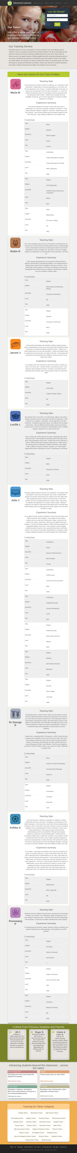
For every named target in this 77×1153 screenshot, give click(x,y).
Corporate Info (47, 1147)
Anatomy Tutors (44, 1118)
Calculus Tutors (31, 1122)
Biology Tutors (18, 1122)
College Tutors (23, 1113)
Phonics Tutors (57, 1129)
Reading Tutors (52, 1132)
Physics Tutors (24, 1132)
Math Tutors (57, 1125)
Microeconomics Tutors (22, 1129)
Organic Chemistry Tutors (41, 1129)
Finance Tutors (32, 1125)
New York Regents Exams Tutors (25, 1136)
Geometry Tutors (45, 1125)
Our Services (38, 3)
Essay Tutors (19, 1125)
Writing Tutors (46, 1140)
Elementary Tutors (37, 1113)
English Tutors (58, 1122)
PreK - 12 (13, 1147)
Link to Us (63, 1147)
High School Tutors (52, 1113)
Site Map (56, 1147)
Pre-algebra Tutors (38, 1132)
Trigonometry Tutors (32, 1140)
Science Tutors (44, 1136)
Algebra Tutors (31, 1118)
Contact (59, 3)
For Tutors (49, 3)
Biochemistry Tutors (59, 1118)
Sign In (66, 3)
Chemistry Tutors (45, 1122)
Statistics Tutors (57, 1136)
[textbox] (57, 15)
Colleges (20, 1147)
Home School (28, 1147)
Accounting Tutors (17, 1118)
